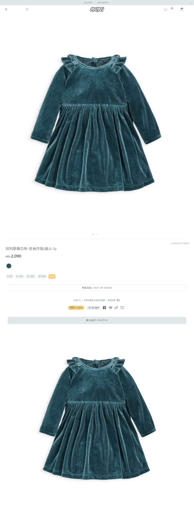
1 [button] (93, 234)
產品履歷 (93, 307)
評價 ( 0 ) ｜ (78, 300)
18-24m (42, 276)
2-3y (52, 276)
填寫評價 (114, 300)
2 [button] (97, 234)
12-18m (30, 276)
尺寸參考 (76, 307)
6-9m (10, 276)
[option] (95, 127)
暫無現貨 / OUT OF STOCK (97, 287)
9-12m (19, 276)
